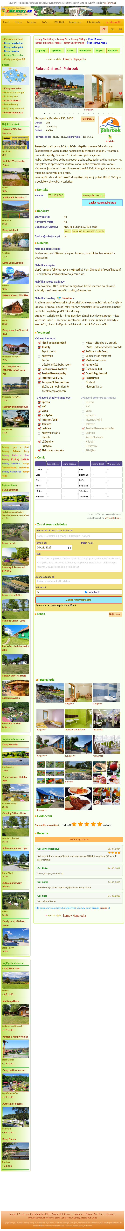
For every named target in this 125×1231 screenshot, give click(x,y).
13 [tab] (103, 114)
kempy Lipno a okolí (15, 447)
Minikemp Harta (10, 1001)
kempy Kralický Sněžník (15, 459)
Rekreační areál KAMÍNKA (15, 295)
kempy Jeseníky (11, 463)
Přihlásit (59, 22)
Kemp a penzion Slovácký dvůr (15, 332)
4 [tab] (59, 114)
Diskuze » (104, 907)
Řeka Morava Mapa (97, 42)
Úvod (6, 22)
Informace (75, 22)
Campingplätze (42, 1214)
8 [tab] (78, 114)
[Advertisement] (16, 1191)
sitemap (110, 1214)
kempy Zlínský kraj (44, 39)
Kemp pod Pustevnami (13, 1070)
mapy (35, 1225)
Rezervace (84, 50)
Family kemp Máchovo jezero (13, 923)
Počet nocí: (87, 543)
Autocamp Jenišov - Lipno (15, 848)
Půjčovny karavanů (14, 108)
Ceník (70, 50)
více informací (109, 2)
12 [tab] (98, 114)
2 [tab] (49, 114)
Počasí (45, 22)
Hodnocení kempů (14, 92)
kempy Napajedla (74, 59)
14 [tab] (108, 114)
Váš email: (41, 587)
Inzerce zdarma (12, 100)
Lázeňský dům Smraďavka (15, 406)
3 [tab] (54, 114)
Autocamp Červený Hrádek (12, 885)
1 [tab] (44, 114)
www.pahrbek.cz (92, 195)
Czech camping (26, 1214)
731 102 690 (55, 195)
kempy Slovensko (13, 55)
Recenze (32, 22)
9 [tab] (83, 114)
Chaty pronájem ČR (14, 59)
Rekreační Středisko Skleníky (12, 131)
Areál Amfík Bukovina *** (15, 197)
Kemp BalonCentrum (12, 262)
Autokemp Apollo (11, 698)
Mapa (18, 22)
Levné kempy (11, 104)
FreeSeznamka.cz (13, 112)
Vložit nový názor (78, 839)
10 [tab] (88, 114)
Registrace (99, 1214)
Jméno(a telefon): (45, 577)
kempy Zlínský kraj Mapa (48, 42)
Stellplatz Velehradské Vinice (13, 163)
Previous (37, 93)
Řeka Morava (95, 39)
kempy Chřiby (78, 39)
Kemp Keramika (10, 489)
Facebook (57, 1214)
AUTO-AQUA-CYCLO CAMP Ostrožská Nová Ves (13, 370)
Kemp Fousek (9, 543)
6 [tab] (69, 114)
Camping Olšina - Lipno (13, 620)
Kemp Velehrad (10, 230)
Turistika (67, 298)
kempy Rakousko (85, 1225)
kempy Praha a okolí (15, 455)
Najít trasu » (88, 119)
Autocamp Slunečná (12, 1103)
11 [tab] (93, 114)
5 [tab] (64, 114)
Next (120, 93)
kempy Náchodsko (11, 471)
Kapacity (41, 50)
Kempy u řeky (11, 51)
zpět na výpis (54, 59)
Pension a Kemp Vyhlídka (15, 1036)
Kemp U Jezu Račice (12, 595)
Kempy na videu (12, 88)
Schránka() (94, 22)
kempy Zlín (62, 39)
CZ (104, 29)
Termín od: (41, 543)
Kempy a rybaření (13, 43)
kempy (13, 1214)
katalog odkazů (110, 1223)
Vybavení (56, 50)
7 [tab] (74, 114)
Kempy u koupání (13, 47)
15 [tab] (113, 114)
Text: (38, 554)
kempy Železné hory (15, 451)
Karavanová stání (13, 39)
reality (57, 1223)
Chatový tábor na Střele (14, 675)
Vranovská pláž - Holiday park (14, 779)
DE (112, 29)
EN (120, 29)
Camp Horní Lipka (11, 968)
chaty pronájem (52, 1225)
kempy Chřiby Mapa (74, 42)
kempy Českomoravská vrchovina (15, 465)
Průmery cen (11, 96)
